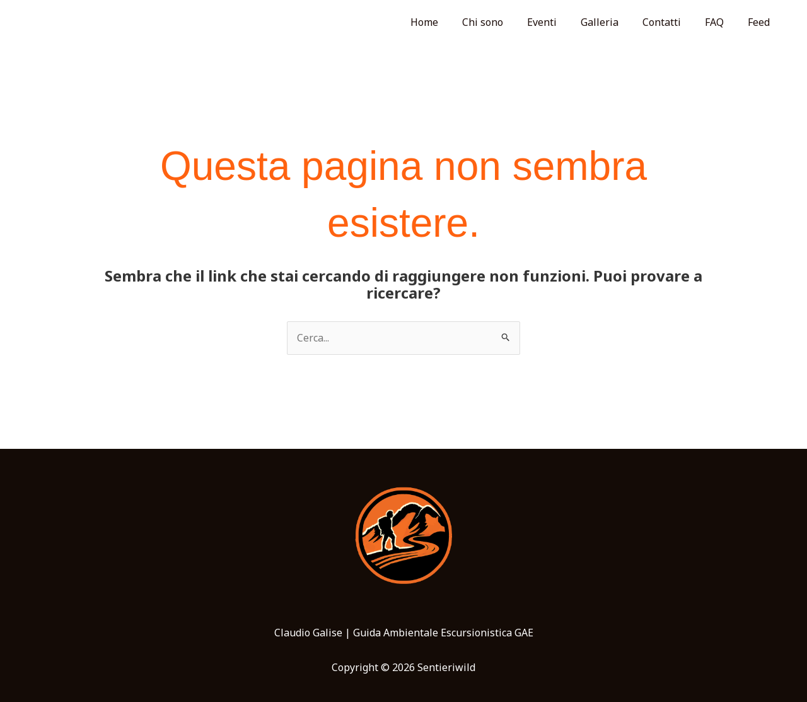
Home (449, 22)
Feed (761, 22)
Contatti (671, 22)
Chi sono (503, 22)
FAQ (720, 22)
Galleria (613, 22)
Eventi (559, 22)
